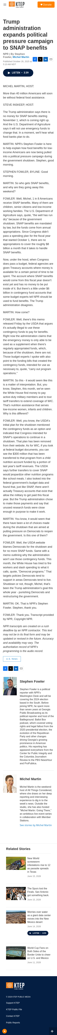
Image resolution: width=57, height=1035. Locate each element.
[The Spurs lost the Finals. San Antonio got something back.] (16, 893)
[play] (5, 1031)
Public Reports (13, 1023)
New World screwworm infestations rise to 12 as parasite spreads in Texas (38, 865)
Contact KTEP (13, 1016)
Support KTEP (13, 1003)
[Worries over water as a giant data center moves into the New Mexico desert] (16, 917)
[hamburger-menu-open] (4, 5)
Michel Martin (21, 57)
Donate (47, 4)
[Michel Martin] (10, 783)
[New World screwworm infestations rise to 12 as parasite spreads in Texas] (16, 863)
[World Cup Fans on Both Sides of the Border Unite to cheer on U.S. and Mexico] (16, 952)
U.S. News (12, 659)
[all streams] (53, 1031)
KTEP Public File (14, 1009)
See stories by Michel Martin (36, 825)
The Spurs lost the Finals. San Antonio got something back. (38, 892)
